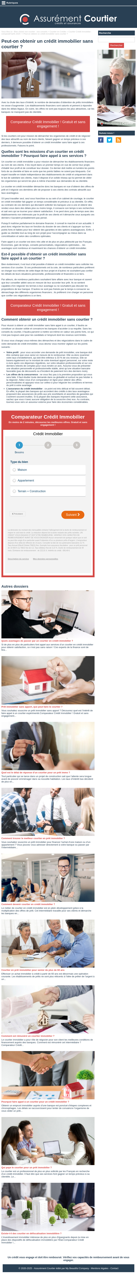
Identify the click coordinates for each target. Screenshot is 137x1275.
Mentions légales (99, 1268)
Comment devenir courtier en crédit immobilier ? (28, 904)
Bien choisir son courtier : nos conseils (30, 32)
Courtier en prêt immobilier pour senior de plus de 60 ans (33, 970)
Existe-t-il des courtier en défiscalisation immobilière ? (31, 1233)
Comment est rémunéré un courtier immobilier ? (28, 1036)
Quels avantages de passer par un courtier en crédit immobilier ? (37, 640)
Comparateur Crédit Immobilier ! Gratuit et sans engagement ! (48, 124)
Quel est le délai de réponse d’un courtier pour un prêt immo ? (35, 772)
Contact (114, 1268)
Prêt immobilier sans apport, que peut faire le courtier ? (31, 706)
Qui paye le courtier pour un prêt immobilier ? (26, 1167)
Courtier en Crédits (58, 32)
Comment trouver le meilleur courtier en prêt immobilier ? (33, 838)
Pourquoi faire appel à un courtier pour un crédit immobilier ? (35, 1101)
